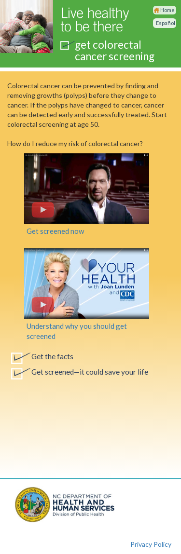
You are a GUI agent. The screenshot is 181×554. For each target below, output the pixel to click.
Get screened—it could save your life (89, 371)
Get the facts (52, 356)
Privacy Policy (150, 544)
